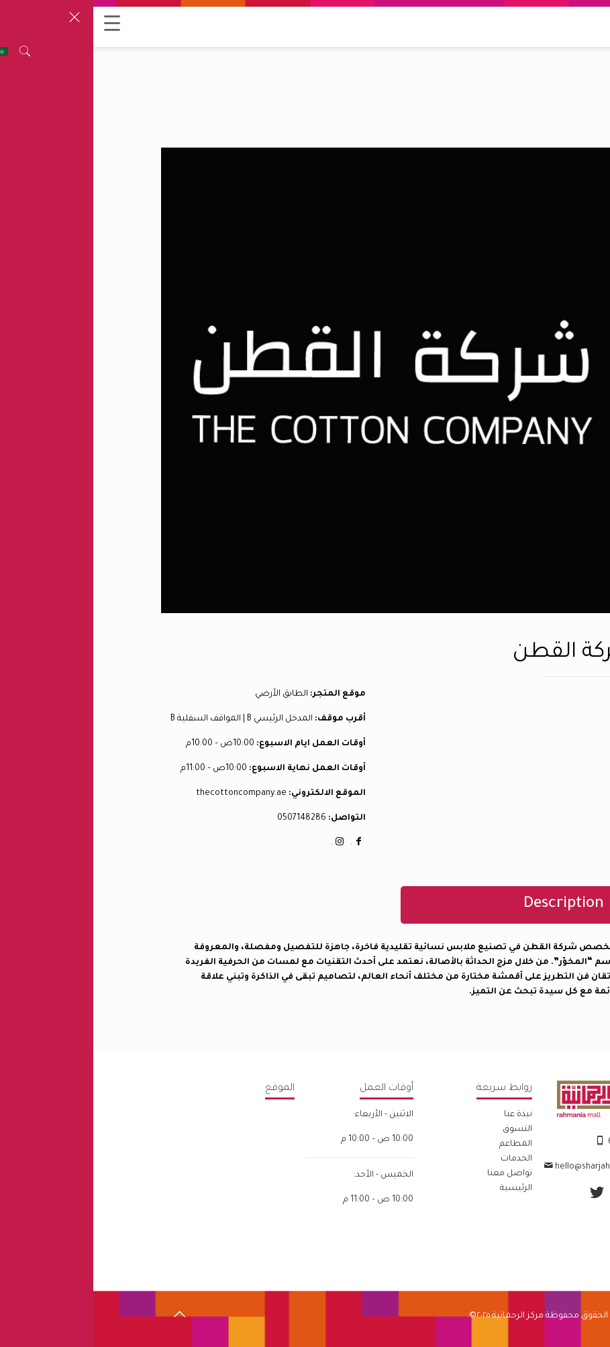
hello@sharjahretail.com (510, 1167)
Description (470, 904)
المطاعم (422, 1144)
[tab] (419, 905)
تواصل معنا (416, 1174)
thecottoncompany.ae (148, 793)
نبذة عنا (425, 1115)
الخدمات (423, 1159)
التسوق (424, 1129)
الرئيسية (423, 1188)
